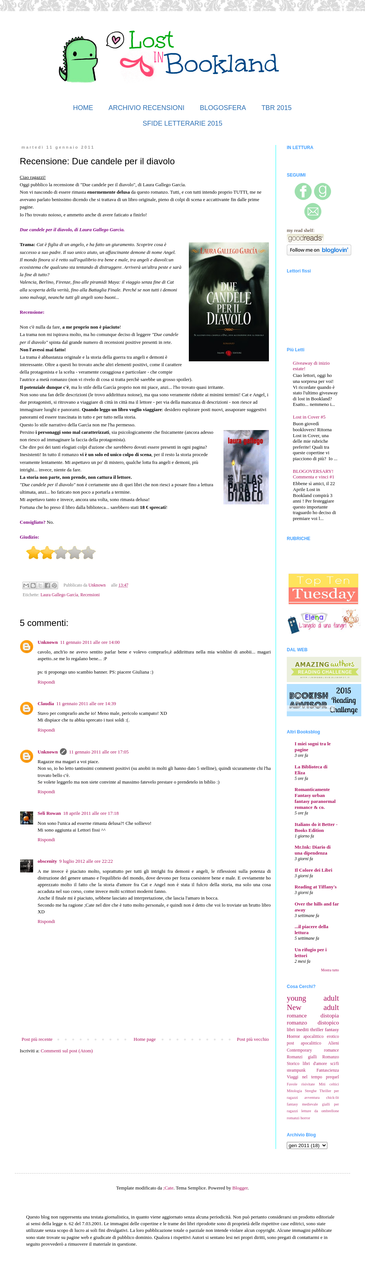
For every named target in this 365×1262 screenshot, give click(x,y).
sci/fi (334, 1063)
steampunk (296, 1070)
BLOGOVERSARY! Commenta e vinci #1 (313, 474)
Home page (145, 1039)
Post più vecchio (253, 1039)
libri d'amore (315, 1063)
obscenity (47, 861)
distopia (330, 1015)
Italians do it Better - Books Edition (316, 827)
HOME (83, 108)
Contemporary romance (313, 1050)
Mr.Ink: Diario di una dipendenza (313, 850)
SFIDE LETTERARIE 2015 (182, 123)
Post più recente (37, 1039)
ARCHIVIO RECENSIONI (146, 108)
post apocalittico (304, 1043)
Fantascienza (328, 1070)
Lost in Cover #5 (309, 417)
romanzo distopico (313, 1022)
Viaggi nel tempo (304, 1077)
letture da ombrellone (320, 1111)
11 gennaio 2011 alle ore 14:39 (86, 703)
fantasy (332, 1029)
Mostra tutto (330, 970)
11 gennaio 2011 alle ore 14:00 (90, 642)
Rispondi (46, 682)
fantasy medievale (302, 1104)
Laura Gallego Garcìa (59, 595)
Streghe (311, 1091)
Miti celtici (329, 1084)
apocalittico (313, 1036)
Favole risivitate (301, 1084)
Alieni (333, 1043)
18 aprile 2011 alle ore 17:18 (90, 813)
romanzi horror (298, 1118)
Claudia (46, 703)
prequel (332, 1077)
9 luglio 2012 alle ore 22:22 (86, 861)
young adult (313, 998)
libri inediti (298, 1029)
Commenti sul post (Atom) (67, 1050)
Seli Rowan (49, 813)
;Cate (168, 1188)
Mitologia (294, 1091)
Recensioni (90, 595)
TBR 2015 (276, 108)
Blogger (240, 1188)
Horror (293, 1036)
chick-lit (332, 1097)
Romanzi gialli (302, 1057)
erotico (333, 1036)
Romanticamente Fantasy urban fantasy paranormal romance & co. (315, 798)
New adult (313, 1007)
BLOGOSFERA (223, 108)
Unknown (48, 642)
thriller (316, 1029)
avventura (312, 1097)
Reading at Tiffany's (316, 887)
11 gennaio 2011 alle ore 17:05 (98, 752)
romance (297, 1015)
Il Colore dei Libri (313, 870)
